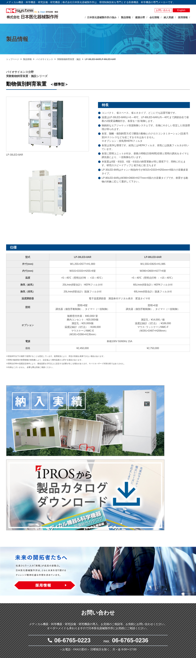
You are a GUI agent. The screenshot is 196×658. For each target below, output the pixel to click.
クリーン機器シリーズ (102, 632)
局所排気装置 (98, 628)
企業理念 (66, 611)
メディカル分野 (133, 588)
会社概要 (66, 618)
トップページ (12, 59)
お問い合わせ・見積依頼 (172, 602)
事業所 (65, 625)
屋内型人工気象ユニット (104, 614)
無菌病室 (133, 603)
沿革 (64, 621)
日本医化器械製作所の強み (71, 588)
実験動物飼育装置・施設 (69, 59)
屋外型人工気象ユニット (104, 617)
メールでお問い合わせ (96, 556)
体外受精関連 (135, 607)
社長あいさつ (68, 614)
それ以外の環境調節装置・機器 (107, 603)
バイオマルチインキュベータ (106, 596)
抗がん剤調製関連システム (142, 600)
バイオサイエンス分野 (99, 588)
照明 (94, 610)
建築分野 (130, 615)
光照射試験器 (98, 621)
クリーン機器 (135, 610)
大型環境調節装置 (100, 600)
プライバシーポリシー (171, 608)
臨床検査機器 (135, 593)
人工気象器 (97, 593)
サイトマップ (166, 613)
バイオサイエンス (44, 59)
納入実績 (164, 588)
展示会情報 (64, 599)
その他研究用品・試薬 (102, 635)
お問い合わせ (163, 10)
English (181, 10)
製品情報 (27, 59)
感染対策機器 (135, 596)
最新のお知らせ (67, 594)
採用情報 (164, 621)
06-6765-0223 (72, 530)
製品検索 (164, 583)
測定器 (95, 607)
